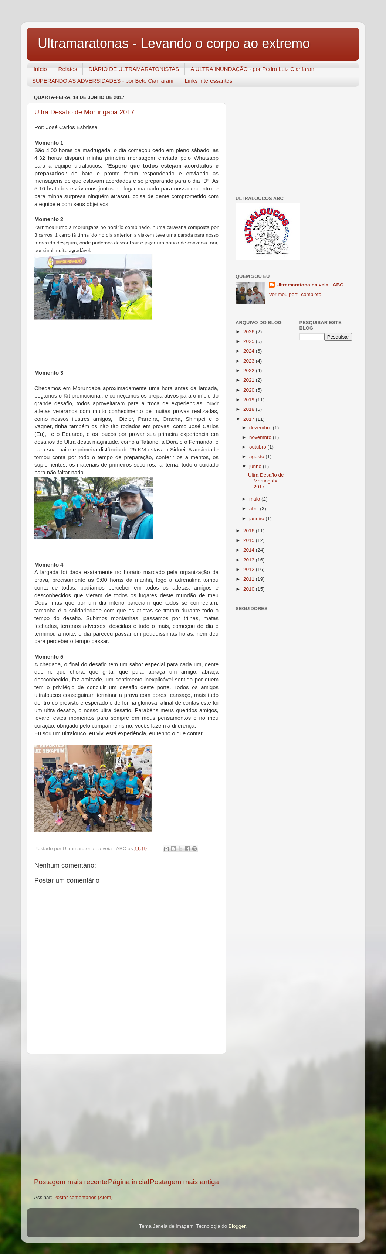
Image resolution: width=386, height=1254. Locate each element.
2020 (249, 390)
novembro (261, 437)
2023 (249, 361)
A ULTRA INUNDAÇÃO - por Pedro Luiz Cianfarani (252, 69)
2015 (249, 540)
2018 (249, 409)
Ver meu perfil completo (295, 294)
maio (255, 499)
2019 (249, 399)
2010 (249, 589)
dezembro (261, 427)
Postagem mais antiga (184, 1182)
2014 (249, 550)
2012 (249, 569)
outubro (258, 447)
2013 (249, 560)
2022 (249, 370)
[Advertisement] (126, 1115)
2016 (249, 530)
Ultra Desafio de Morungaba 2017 (84, 112)
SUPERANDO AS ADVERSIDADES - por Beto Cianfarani (102, 81)
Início (40, 69)
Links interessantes (208, 81)
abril (254, 508)
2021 (249, 380)
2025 (249, 341)
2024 (249, 351)
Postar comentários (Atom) (83, 1197)
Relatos (67, 69)
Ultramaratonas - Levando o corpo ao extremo (174, 43)
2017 (249, 419)
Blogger (237, 1226)
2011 (249, 579)
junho (256, 466)
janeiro (257, 518)
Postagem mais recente (70, 1182)
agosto (257, 456)
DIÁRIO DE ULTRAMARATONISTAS (133, 69)
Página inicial (128, 1182)
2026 (249, 331)
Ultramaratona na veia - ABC (309, 285)
